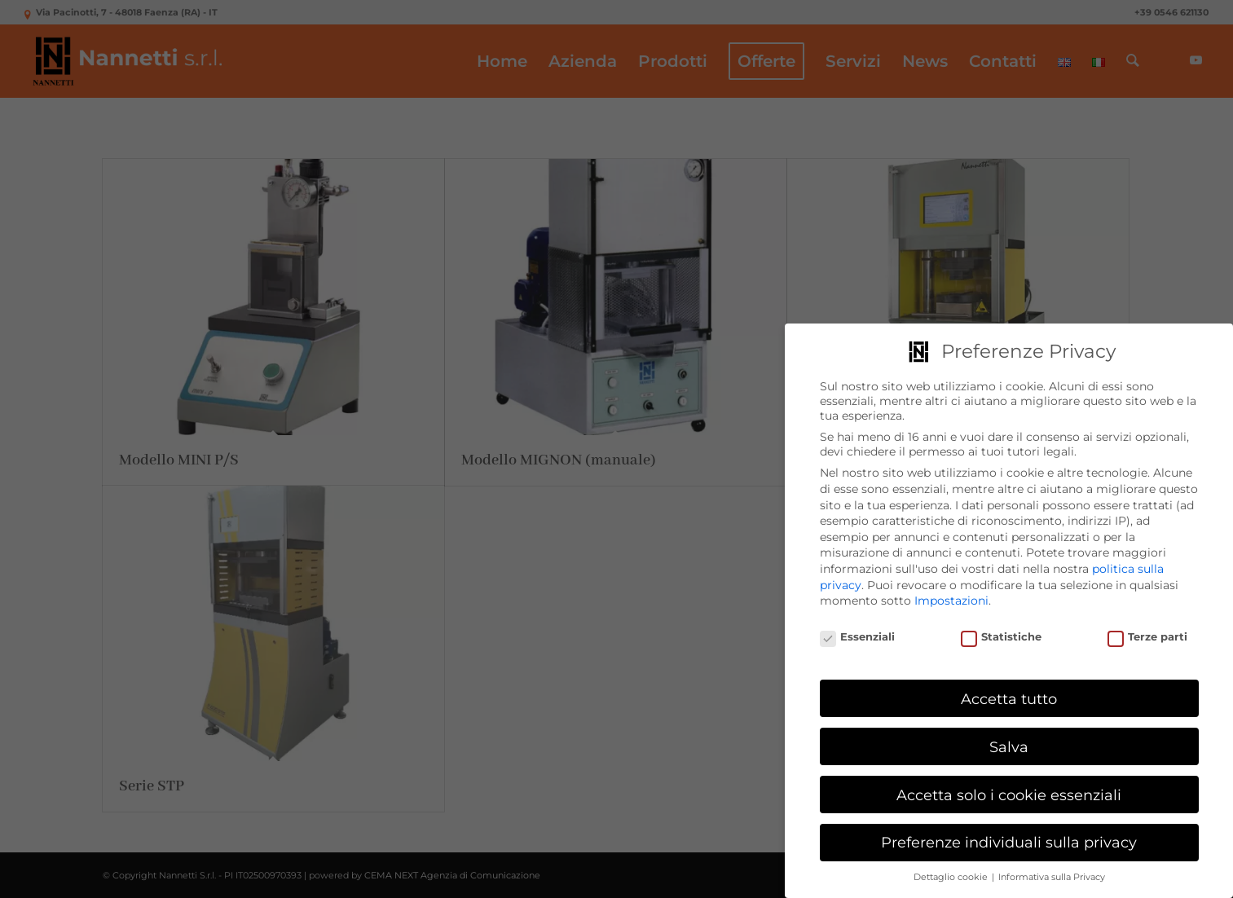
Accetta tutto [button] (1009, 698)
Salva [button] (1008, 746)
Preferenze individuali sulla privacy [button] (1009, 842)
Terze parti (1147, 637)
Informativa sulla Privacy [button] (1051, 877)
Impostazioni (951, 600)
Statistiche (1001, 637)
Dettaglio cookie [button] (952, 877)
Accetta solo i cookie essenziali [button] (1008, 794)
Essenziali (858, 637)
